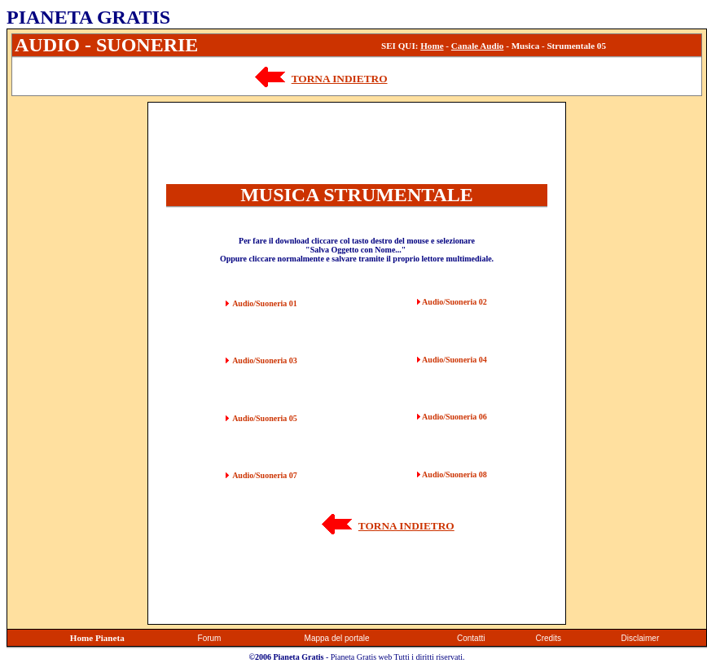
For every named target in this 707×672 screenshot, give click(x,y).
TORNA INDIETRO (340, 78)
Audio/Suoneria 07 (264, 475)
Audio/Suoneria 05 (264, 418)
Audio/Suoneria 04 (454, 359)
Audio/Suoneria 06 (454, 416)
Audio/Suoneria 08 (454, 474)
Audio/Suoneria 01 (264, 303)
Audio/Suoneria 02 (454, 301)
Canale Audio (477, 46)
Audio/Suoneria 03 (264, 360)
